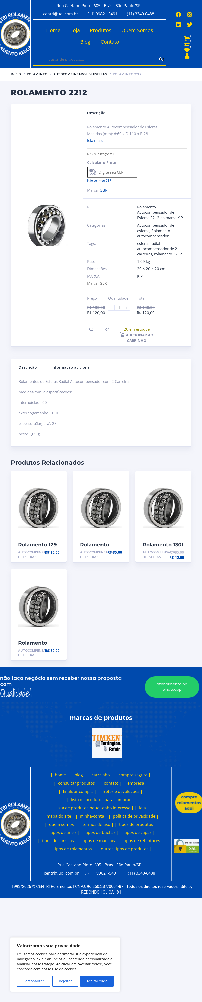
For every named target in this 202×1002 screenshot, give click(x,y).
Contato (109, 41)
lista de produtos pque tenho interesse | (95, 808)
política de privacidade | (136, 816)
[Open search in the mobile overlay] (99, 59)
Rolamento (37, 74)
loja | (144, 808)
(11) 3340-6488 (140, 14)
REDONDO (90, 892)
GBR (103, 190)
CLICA (111, 892)
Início (16, 74)
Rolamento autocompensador (153, 233)
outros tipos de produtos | (126, 849)
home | (62, 775)
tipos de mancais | (100, 840)
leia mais (95, 140)
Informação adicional (71, 367)
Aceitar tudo (97, 981)
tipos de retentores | (143, 840)
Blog (85, 41)
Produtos (100, 30)
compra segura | (135, 775)
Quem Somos (137, 30)
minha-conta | (93, 816)
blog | (80, 775)
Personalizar (33, 981)
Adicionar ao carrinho (136, 337)
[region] (65, 964)
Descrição (28, 367)
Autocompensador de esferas (80, 74)
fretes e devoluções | (123, 791)
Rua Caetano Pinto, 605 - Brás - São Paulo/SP (99, 5)
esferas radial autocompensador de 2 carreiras (157, 249)
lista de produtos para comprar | (102, 799)
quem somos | (63, 824)
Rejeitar (65, 981)
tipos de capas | (139, 832)
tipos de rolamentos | (74, 849)
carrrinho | (102, 775)
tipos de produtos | (137, 824)
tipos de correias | (59, 840)
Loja (74, 30)
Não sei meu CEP (99, 180)
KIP (140, 276)
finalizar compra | (80, 791)
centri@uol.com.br (60, 14)
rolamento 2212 (168, 253)
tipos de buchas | (102, 832)
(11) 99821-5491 (102, 14)
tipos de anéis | (65, 832)
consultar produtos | (78, 783)
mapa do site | (60, 816)
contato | (113, 783)
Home (53, 30)
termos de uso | (98, 824)
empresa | (137, 783)
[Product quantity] (121, 308)
